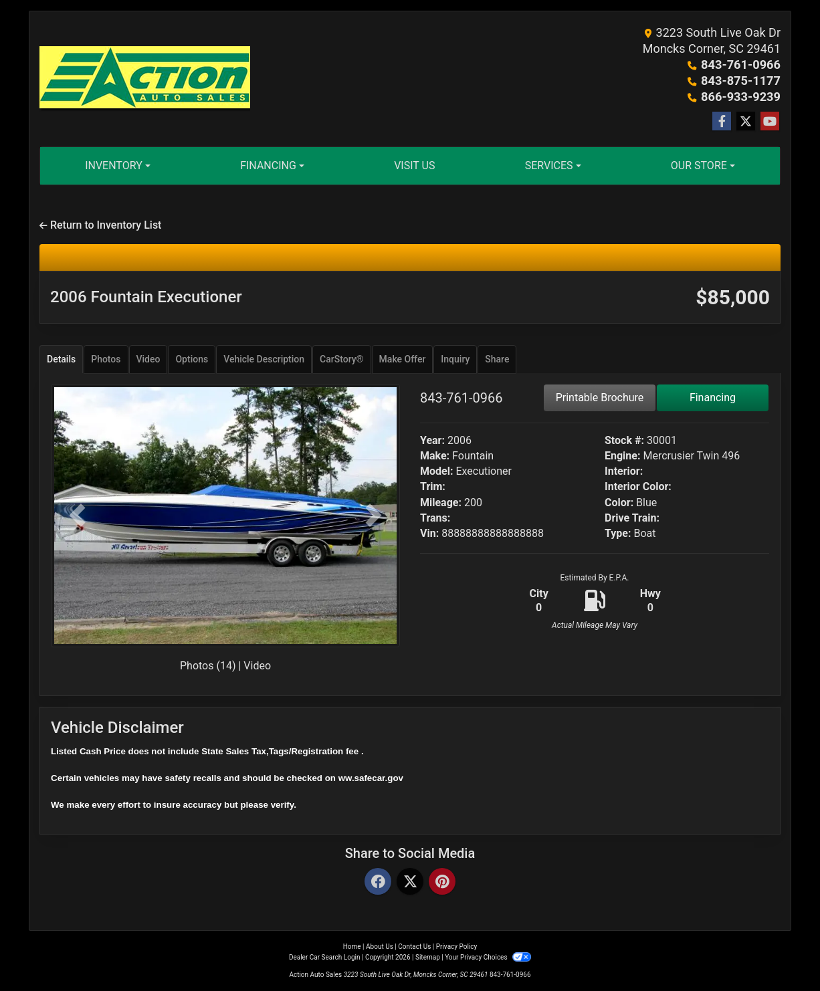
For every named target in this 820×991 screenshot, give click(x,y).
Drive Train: (632, 518)
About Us (379, 946)
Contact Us (414, 946)
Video (257, 665)
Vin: (429, 533)
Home (352, 946)
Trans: (435, 518)
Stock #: (624, 440)
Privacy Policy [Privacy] (457, 946)
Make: (434, 455)
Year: (432, 440)
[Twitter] (410, 882)
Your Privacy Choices (488, 957)
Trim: (432, 486)
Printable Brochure (600, 397)
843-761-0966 (741, 65)
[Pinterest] (442, 882)
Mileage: (441, 502)
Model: (436, 471)
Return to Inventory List (100, 225)
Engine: (622, 455)
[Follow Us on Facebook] (721, 122)
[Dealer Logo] (144, 79)
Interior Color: (638, 486)
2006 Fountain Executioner (146, 297)
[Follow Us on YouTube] (769, 122)
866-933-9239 (741, 97)
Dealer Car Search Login (325, 957)
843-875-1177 (741, 81)
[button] (77, 515)
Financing (713, 397)
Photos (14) (208, 665)
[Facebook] (378, 882)
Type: (618, 533)
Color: (619, 502)
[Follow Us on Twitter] (745, 122)
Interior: (624, 471)
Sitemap (427, 957)
